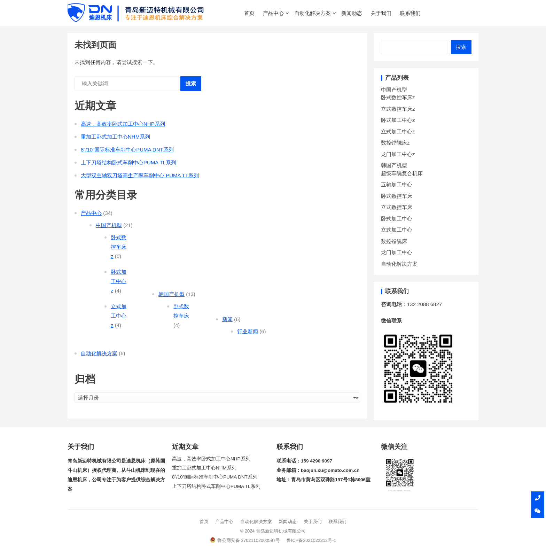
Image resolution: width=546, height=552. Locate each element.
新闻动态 (351, 13)
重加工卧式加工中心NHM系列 (115, 137)
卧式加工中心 (396, 218)
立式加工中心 (396, 230)
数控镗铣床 (394, 241)
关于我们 (380, 13)
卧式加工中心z (118, 281)
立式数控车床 (396, 207)
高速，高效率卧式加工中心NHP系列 (123, 124)
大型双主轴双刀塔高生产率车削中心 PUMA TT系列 (140, 175)
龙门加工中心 (396, 252)
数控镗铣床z (395, 143)
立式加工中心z (118, 315)
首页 (249, 13)
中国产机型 (109, 225)
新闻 (227, 319)
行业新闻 (247, 331)
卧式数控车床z (118, 246)
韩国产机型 (171, 294)
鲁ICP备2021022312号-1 (311, 540)
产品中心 (273, 13)
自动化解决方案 (312, 13)
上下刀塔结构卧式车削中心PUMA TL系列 (128, 162)
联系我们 (410, 13)
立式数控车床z (398, 109)
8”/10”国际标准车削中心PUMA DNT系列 (127, 150)
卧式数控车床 (396, 196)
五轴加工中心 (396, 184)
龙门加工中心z (398, 154)
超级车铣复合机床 (402, 173)
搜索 (191, 83)
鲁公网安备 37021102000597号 (245, 540)
